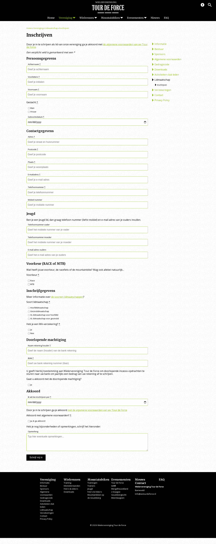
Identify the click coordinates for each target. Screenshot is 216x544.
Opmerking (33, 431)
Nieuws (155, 17)
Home (51, 17)
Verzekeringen (162, 90)
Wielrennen (87, 17)
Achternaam (34, 64)
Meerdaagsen (117, 497)
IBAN (31, 358)
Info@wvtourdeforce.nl (145, 494)
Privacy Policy (162, 100)
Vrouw (32, 111)
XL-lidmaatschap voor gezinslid (43, 318)
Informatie (160, 44)
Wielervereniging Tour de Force (108, 7)
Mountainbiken (110, 17)
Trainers (91, 485)
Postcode (33, 149)
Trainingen (92, 482)
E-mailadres (34, 174)
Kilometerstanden (72, 485)
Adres (31, 137)
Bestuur (159, 49)
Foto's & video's (71, 488)
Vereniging (65, 17)
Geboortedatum (36, 117)
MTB (31, 284)
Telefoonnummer (36, 187)
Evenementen (135, 17)
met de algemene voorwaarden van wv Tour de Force (97, 410)
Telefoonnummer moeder (39, 237)
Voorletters (34, 77)
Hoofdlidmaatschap (38, 307)
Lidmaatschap (51, 28)
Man (31, 108)
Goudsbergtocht (118, 494)
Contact (158, 95)
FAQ (166, 17)
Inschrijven (64, 28)
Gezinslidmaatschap (38, 311)
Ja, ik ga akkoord (36, 421)
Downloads (160, 69)
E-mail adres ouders (37, 250)
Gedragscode (161, 64)
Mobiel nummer (35, 200)
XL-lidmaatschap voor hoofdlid (43, 315)
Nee (31, 333)
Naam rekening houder (39, 346)
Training (67, 482)
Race (31, 280)
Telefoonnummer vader (39, 225)
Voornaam (33, 89)
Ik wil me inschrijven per (39, 397)
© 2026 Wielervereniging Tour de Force (108, 525)
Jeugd (90, 488)
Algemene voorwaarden (167, 59)
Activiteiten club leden (166, 74)
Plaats (31, 162)
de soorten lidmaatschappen (67, 296)
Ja (30, 329)
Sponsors (159, 54)
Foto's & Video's (94, 491)
